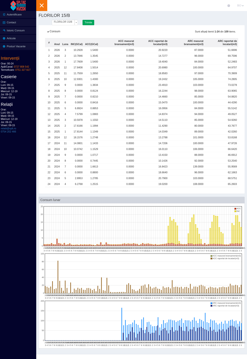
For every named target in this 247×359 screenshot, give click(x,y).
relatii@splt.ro (8, 128)
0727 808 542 (21, 66)
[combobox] (65, 22)
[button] (41, 5)
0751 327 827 (23, 70)
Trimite (88, 22)
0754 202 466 (8, 131)
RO (240, 5)
